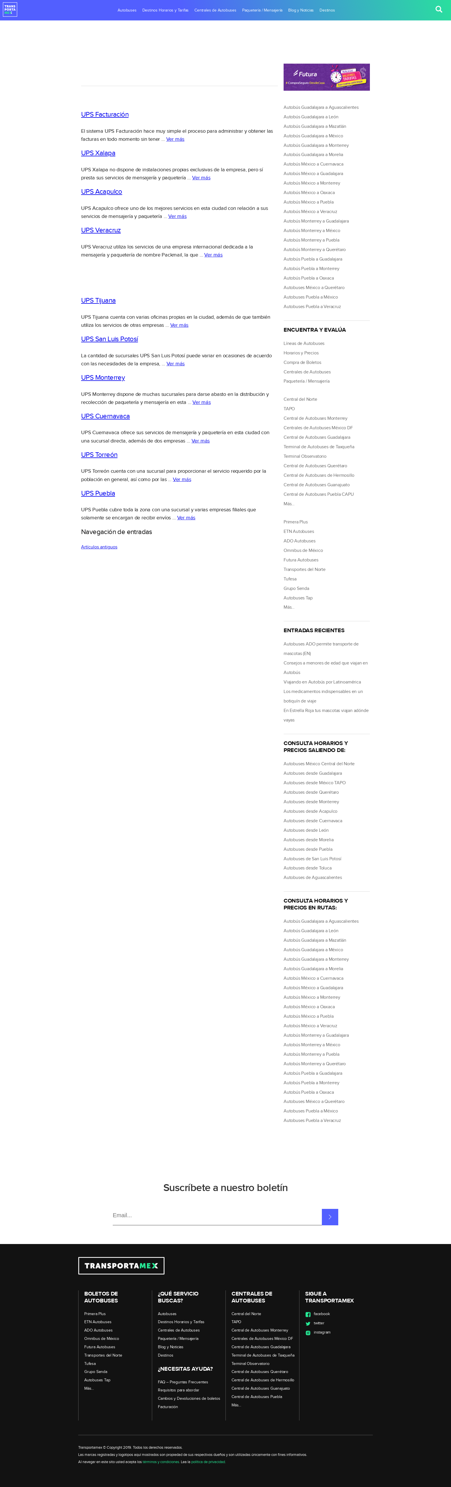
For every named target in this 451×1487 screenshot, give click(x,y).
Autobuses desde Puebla (308, 849)
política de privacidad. (208, 1462)
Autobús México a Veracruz (310, 211)
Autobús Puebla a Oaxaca (309, 278)
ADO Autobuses (299, 541)
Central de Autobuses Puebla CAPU (319, 494)
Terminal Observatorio (305, 456)
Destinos (327, 10)
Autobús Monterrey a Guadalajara (316, 221)
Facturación (168, 1407)
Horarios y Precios (301, 353)
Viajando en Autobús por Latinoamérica (322, 682)
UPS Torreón (99, 455)
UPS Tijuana (98, 301)
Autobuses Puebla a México (311, 297)
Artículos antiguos (99, 547)
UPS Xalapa (98, 153)
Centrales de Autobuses (215, 10)
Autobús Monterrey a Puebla (311, 240)
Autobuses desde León (306, 830)
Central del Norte (300, 399)
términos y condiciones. (161, 1462)
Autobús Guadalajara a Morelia (313, 154)
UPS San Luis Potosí (109, 339)
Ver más (175, 139)
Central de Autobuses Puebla (257, 1397)
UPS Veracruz (101, 230)
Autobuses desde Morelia (308, 840)
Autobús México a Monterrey (312, 183)
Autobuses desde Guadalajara (313, 773)
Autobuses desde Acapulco (310, 811)
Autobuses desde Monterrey (311, 802)
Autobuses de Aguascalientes (313, 877)
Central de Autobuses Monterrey (315, 418)
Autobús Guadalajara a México (313, 136)
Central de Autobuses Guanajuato (317, 485)
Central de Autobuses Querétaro (315, 466)
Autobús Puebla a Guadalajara (313, 259)
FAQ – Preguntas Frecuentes (183, 1382)
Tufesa (290, 579)
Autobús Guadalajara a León (311, 117)
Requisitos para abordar (178, 1390)
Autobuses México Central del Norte (319, 764)
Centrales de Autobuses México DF (318, 428)
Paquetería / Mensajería (262, 10)
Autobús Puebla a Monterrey (311, 268)
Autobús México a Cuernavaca (313, 164)
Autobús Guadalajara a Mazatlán (315, 126)
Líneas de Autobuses (304, 343)
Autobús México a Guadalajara (313, 173)
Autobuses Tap (298, 598)
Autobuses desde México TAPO (315, 783)
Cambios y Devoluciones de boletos (189, 1398)
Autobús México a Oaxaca (309, 192)
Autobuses (127, 10)
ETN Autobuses (299, 531)
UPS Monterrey (103, 378)
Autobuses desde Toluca (308, 868)
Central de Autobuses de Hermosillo (319, 475)
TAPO (289, 409)
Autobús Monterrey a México (312, 230)
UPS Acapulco (101, 192)
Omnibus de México (303, 550)
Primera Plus (296, 522)
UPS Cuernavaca (105, 416)
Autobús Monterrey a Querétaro (315, 249)
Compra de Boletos (302, 362)
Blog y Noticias (301, 10)
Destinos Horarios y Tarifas (165, 10)
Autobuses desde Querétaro (311, 792)
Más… (289, 504)
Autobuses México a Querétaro (314, 287)
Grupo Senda (296, 588)
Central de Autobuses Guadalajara (317, 437)
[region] (179, 70)
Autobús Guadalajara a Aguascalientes (321, 107)
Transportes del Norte (305, 569)
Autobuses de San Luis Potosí (312, 859)
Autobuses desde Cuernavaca (313, 821)
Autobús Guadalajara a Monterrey (316, 145)
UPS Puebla (98, 493)
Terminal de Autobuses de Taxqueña (319, 447)
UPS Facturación (105, 115)
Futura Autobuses (301, 560)
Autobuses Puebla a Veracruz (312, 306)
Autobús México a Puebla (308, 202)
